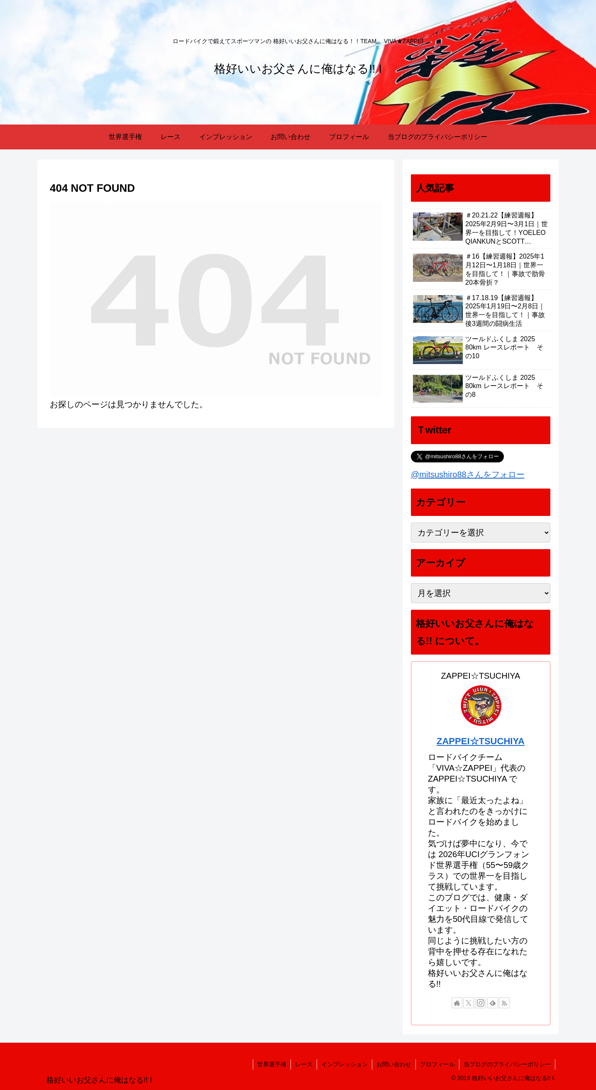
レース (304, 1064)
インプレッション (344, 1064)
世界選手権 (271, 1064)
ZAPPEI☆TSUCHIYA (481, 741)
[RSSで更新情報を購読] (504, 1002)
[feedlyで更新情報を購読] (492, 1002)
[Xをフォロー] (468, 1002)
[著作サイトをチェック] (457, 1002)
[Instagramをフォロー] (480, 1002)
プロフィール (437, 1064)
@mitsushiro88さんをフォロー (468, 474)
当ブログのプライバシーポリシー (507, 1064)
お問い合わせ (393, 1064)
